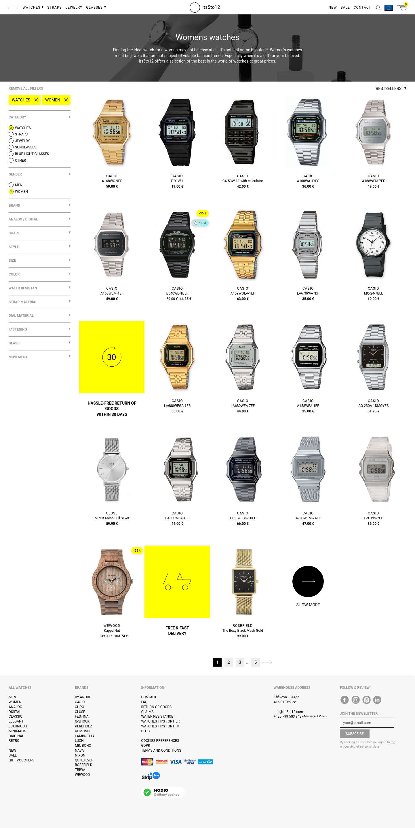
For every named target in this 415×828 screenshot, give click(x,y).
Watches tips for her (160, 721)
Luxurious (18, 726)
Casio (80, 702)
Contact (149, 697)
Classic (15, 716)
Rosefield (83, 765)
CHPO (79, 707)
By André (83, 697)
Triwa (80, 770)
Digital (15, 712)
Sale (13, 755)
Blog (145, 731)
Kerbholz (83, 726)
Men (12, 697)
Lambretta (84, 736)
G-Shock (82, 721)
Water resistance (157, 716)
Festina (82, 716)
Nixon (80, 755)
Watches (21, 100)
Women (52, 100)
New (12, 750)
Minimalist (18, 731)
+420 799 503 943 (288, 716)
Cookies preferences (160, 741)
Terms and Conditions (161, 750)
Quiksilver (84, 760)
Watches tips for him (160, 726)
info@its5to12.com (288, 712)
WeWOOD (82, 775)
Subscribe (355, 734)
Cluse (80, 712)
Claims (147, 712)
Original (16, 736)
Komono (82, 731)
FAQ (144, 702)
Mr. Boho (83, 746)
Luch (79, 741)
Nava (79, 750)
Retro (14, 741)
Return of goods (156, 707)
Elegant (16, 721)
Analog (15, 707)
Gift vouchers (21, 760)
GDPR (145, 746)
